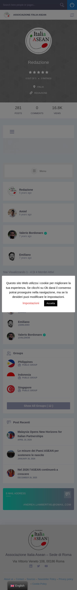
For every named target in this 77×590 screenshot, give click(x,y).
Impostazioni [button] (31, 303)
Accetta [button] (50, 303)
